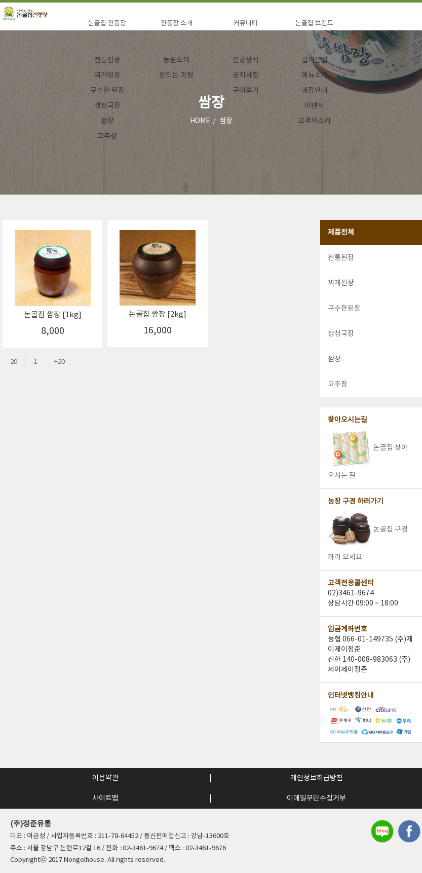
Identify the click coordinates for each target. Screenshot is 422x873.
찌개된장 (107, 75)
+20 (59, 362)
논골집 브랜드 (314, 23)
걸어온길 (314, 60)
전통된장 (107, 60)
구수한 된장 (107, 91)
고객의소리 (314, 121)
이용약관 (105, 778)
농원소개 (176, 60)
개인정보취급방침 (316, 778)
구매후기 (246, 91)
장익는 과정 (176, 75)
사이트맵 (105, 798)
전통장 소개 (177, 23)
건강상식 (246, 60)
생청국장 (107, 106)
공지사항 (246, 75)
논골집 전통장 (107, 23)
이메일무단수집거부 (316, 798)
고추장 (107, 136)
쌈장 (107, 121)
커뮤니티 (246, 23)
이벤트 (314, 106)
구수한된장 (344, 309)
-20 (12, 362)
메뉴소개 (314, 75)
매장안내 (314, 91)
